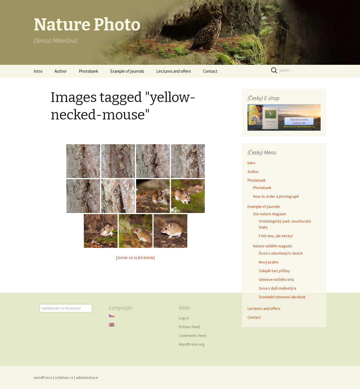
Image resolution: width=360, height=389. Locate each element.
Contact (210, 71)
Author (61, 71)
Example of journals (127, 71)
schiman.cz (64, 377)
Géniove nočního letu (276, 279)
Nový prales (269, 261)
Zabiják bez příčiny (274, 270)
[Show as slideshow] (135, 257)
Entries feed (189, 326)
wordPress (43, 377)
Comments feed (192, 335)
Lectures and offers (173, 71)
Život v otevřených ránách (281, 253)
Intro (38, 71)
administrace (87, 377)
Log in (184, 318)
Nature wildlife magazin (272, 245)
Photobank (88, 71)
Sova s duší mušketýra (277, 288)
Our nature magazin (269, 213)
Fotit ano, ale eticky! (276, 235)
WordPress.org (191, 344)
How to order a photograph (276, 196)
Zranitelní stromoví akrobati (282, 296)
